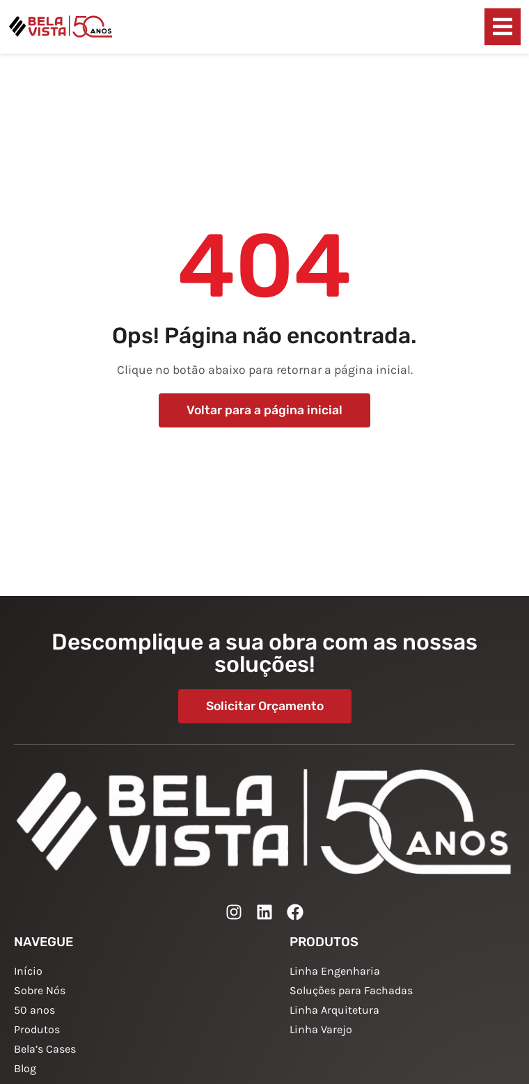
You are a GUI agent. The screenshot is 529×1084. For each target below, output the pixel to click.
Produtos (37, 1029)
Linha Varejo (321, 1029)
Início (28, 970)
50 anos (34, 1009)
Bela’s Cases (45, 1048)
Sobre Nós (39, 990)
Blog (25, 1068)
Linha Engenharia (335, 970)
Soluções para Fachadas (351, 990)
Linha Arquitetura (334, 1009)
